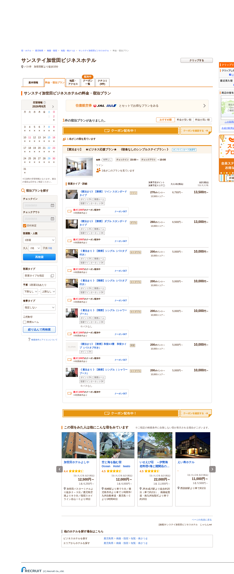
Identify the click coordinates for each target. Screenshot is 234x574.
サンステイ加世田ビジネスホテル (94, 50)
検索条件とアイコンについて (42, 340)
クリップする (196, 60)
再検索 (39, 257)
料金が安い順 (184, 119)
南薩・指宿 (52, 50)
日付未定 (30, 225)
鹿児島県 (39, 50)
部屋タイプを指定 (34, 275)
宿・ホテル (26, 50)
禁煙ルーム (31, 322)
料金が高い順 (202, 119)
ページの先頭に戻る (202, 519)
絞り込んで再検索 (39, 329)
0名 (50, 248)
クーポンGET (121, 211)
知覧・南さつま (68, 50)
